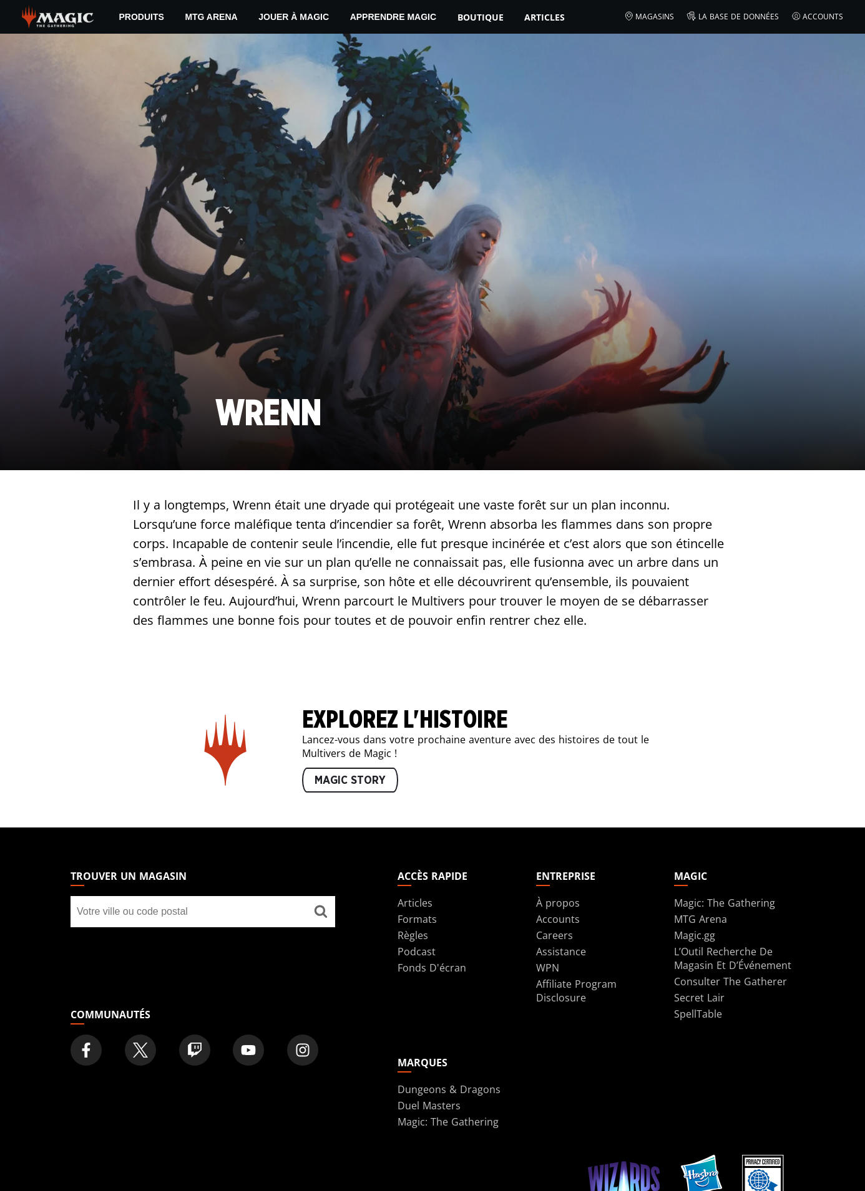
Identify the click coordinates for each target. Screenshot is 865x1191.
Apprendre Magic (393, 17)
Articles (544, 17)
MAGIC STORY (350, 780)
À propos (558, 903)
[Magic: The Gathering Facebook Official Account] (86, 1050)
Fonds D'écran (432, 968)
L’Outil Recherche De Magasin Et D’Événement (732, 958)
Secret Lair (699, 998)
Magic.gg (694, 935)
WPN (547, 968)
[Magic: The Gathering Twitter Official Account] (140, 1050)
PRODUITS (141, 17)
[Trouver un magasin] (320, 911)
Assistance (561, 951)
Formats (417, 919)
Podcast (417, 951)
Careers (554, 935)
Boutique (480, 17)
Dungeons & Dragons (449, 1089)
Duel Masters (429, 1105)
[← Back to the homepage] (58, 15)
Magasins (649, 16)
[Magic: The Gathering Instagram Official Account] (302, 1050)
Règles (413, 935)
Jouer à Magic (293, 17)
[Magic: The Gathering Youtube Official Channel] (248, 1050)
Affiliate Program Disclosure (576, 991)
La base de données (733, 16)
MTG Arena (211, 17)
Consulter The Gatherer (730, 981)
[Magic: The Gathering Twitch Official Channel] (194, 1050)
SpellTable (698, 1014)
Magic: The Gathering (724, 903)
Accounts (817, 16)
